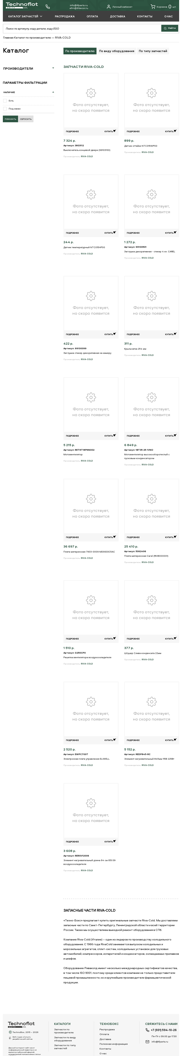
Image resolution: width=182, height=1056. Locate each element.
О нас (103, 1053)
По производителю (80, 51)
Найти (168, 28)
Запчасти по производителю (64, 1031)
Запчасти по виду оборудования (65, 1039)
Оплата (104, 1034)
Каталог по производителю (32, 37)
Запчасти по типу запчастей (65, 1046)
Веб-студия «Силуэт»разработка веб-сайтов (22, 1038)
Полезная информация (114, 1044)
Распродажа (107, 1029)
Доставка (105, 1039)
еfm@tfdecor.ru (79, 8)
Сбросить (26, 119)
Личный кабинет (119, 6)
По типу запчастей (153, 51)
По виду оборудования (116, 51)
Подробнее (72, 131)
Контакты (105, 1048)
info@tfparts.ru (79, 5)
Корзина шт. (163, 6)
